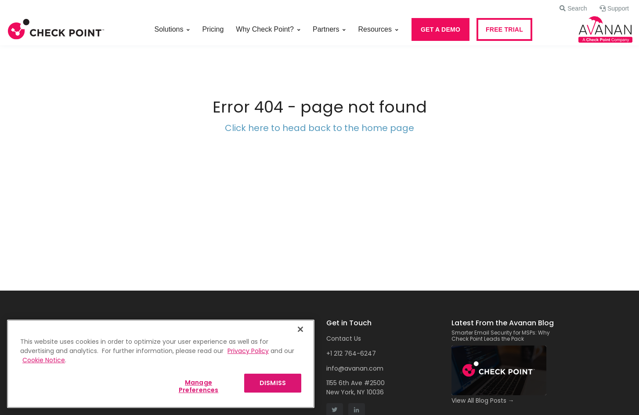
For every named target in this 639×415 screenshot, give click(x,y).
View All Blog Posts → (482, 400)
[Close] (300, 329)
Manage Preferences (199, 386)
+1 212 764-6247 (351, 353)
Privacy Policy (248, 350)
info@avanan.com (354, 368)
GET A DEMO (440, 29)
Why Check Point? (265, 29)
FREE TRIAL (504, 29)
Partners (326, 29)
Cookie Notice (43, 360)
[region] (160, 364)
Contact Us (343, 338)
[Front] (56, 29)
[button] (573, 8)
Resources (374, 29)
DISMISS (273, 383)
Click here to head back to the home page (319, 128)
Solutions (169, 29)
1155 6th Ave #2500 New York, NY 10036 (355, 388)
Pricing (213, 29)
